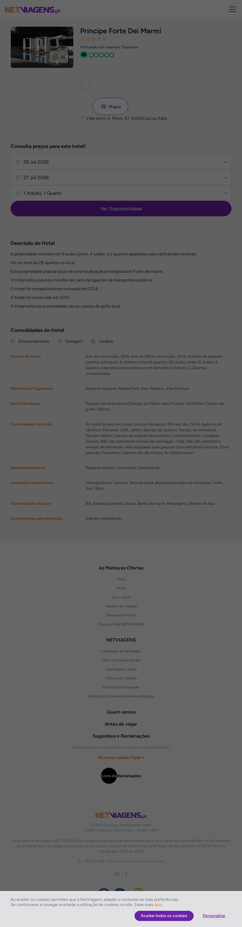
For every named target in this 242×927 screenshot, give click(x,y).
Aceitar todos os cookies (164, 915)
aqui (158, 904)
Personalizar (214, 915)
